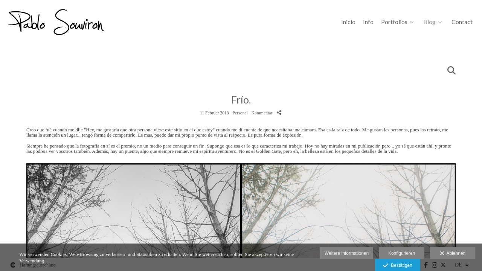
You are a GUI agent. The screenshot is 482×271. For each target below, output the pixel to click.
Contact (462, 21)
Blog (429, 21)
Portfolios (394, 21)
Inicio (348, 21)
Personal (240, 113)
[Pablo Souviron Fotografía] (60, 25)
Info (368, 21)
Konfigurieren (401, 253)
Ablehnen (453, 254)
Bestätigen (397, 266)
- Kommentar (261, 113)
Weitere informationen (347, 253)
